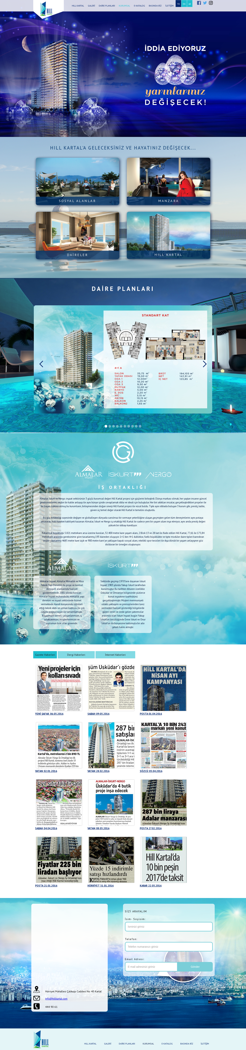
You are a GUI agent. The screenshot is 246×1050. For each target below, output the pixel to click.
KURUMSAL (124, 5)
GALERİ (91, 5)
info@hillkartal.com (56, 998)
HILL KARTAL (78, 5)
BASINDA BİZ (155, 5)
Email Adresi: (134, 959)
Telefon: (131, 939)
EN (184, 4)
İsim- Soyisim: (135, 919)
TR (178, 4)
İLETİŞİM (169, 5)
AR (190, 4)
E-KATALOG (139, 5)
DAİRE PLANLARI (107, 5)
